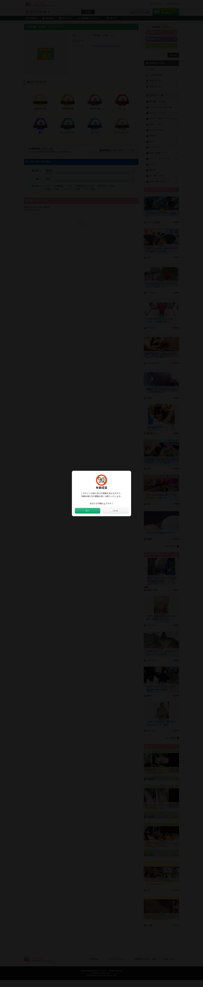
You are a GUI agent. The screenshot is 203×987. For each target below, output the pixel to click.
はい (88, 511)
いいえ (115, 511)
